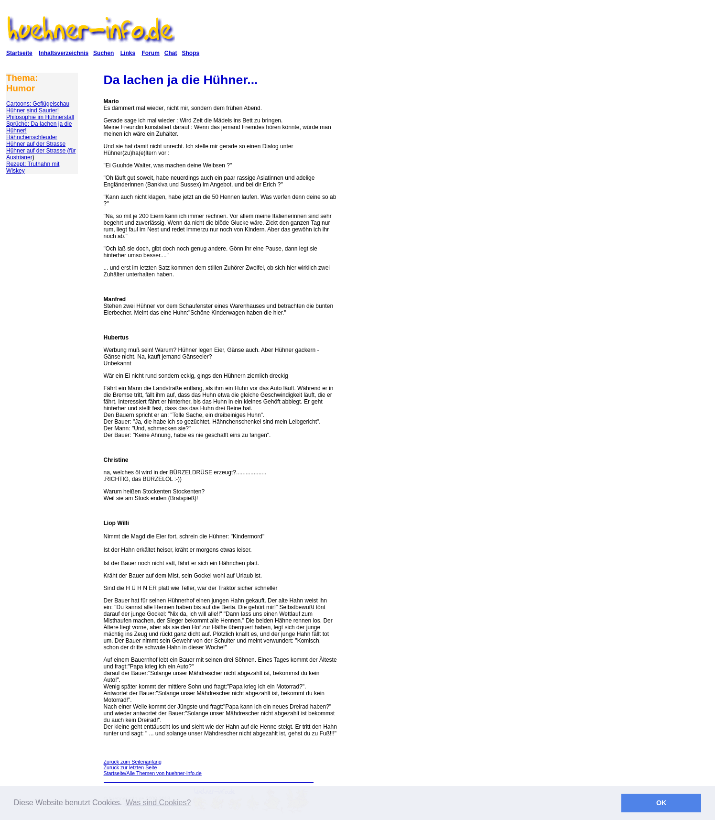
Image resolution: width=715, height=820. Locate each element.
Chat (170, 53)
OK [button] (661, 803)
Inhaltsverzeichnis (63, 53)
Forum (150, 53)
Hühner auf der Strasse (35, 144)
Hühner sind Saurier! (32, 110)
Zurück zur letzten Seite (130, 767)
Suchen (103, 53)
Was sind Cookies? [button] (158, 802)
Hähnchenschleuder (31, 137)
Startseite (19, 53)
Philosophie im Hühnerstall (40, 117)
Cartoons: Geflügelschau (37, 103)
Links (127, 53)
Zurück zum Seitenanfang (133, 762)
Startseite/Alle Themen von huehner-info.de (153, 773)
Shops (190, 53)
